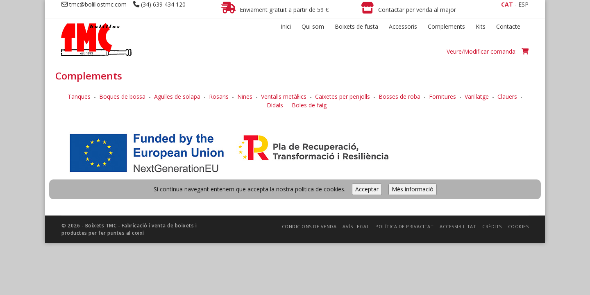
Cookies (518, 167)
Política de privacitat (404, 167)
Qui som (313, 26)
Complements (446, 26)
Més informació (412, 130)
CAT (507, 4)
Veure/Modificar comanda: (488, 51)
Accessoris (403, 26)
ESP (523, 4)
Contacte (508, 26)
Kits (481, 26)
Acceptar (367, 130)
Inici (286, 26)
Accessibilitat (458, 167)
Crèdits (492, 167)
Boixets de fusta (356, 26)
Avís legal (356, 167)
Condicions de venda (309, 167)
